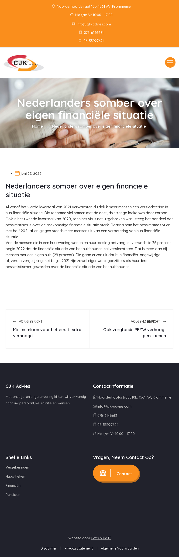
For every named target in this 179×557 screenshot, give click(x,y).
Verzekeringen (17, 467)
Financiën (13, 485)
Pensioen (13, 494)
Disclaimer (48, 548)
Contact (116, 473)
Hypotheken (15, 476)
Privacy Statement (79, 548)
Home (37, 126)
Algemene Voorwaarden (120, 548)
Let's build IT (101, 538)
